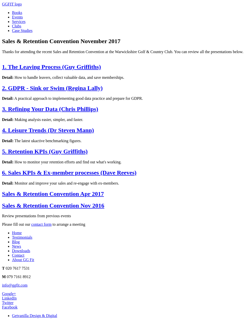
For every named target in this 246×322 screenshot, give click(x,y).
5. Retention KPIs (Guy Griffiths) (45, 151)
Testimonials (22, 237)
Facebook (9, 307)
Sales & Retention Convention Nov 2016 (53, 205)
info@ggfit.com (14, 285)
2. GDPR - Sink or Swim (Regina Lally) (52, 88)
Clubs (16, 26)
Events (17, 17)
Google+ (9, 294)
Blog (16, 242)
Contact (18, 255)
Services (18, 21)
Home (17, 233)
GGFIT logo (12, 4)
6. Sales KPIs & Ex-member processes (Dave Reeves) (69, 172)
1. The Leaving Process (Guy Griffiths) (51, 67)
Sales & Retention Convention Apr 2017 (53, 194)
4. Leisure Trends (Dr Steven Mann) (48, 130)
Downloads (21, 251)
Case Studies (22, 30)
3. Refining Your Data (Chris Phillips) (50, 109)
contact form (41, 224)
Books (17, 12)
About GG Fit (23, 260)
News (16, 246)
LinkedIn (9, 298)
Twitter (7, 303)
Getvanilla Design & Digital (34, 316)
